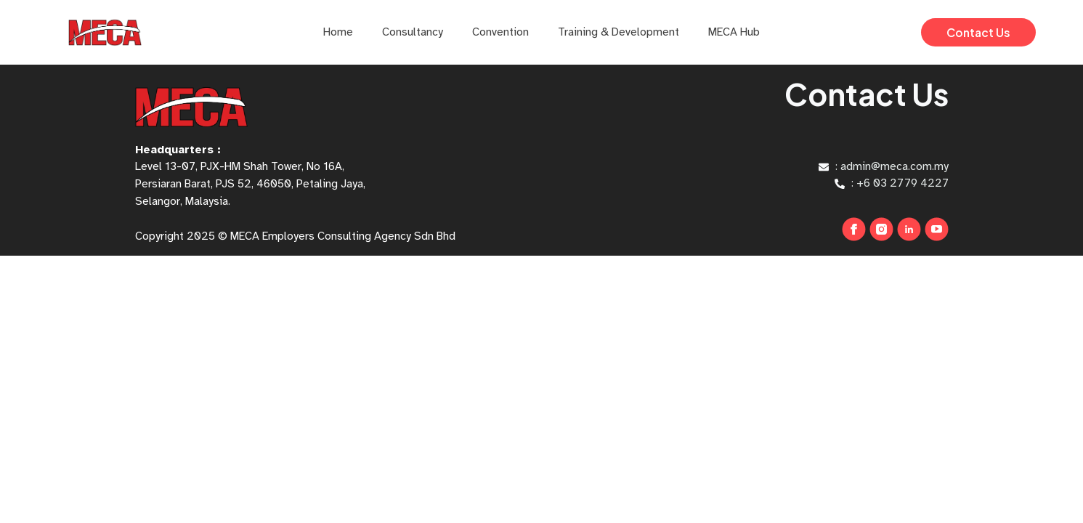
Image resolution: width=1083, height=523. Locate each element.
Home (338, 32)
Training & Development (618, 32)
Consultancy (412, 32)
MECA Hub (734, 32)
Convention (500, 32)
